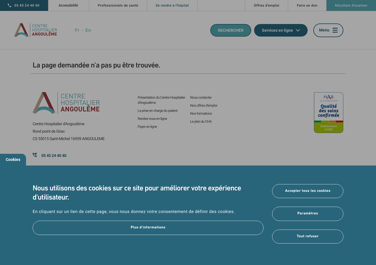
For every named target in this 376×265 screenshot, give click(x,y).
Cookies (13, 159)
